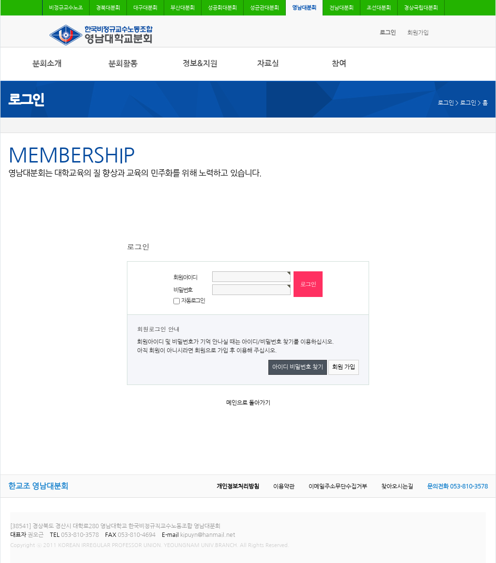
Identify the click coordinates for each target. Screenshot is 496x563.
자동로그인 (193, 301)
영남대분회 (304, 8)
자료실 (268, 63)
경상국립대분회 (421, 8)
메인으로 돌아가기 (248, 403)
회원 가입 (343, 367)
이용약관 (283, 486)
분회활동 (123, 63)
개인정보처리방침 (238, 486)
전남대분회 (341, 8)
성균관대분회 (264, 8)
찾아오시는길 (397, 486)
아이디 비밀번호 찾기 (297, 367)
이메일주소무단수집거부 (338, 486)
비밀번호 (182, 290)
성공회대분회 (222, 8)
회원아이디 (185, 278)
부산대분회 (182, 8)
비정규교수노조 (66, 8)
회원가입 (418, 33)
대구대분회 (145, 8)
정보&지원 (200, 63)
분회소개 (47, 63)
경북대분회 (108, 8)
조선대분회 (379, 8)
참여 (339, 63)
